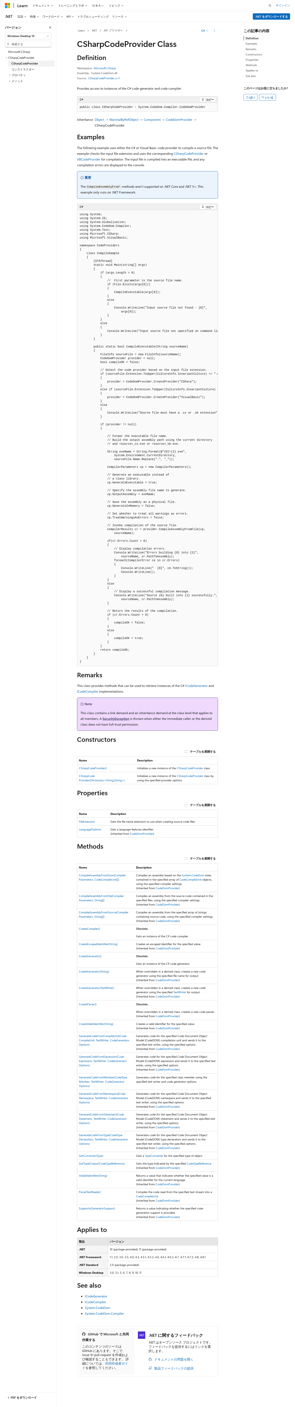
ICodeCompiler (87, 691)
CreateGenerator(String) (94, 971)
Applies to (252, 70)
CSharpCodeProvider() (93, 768)
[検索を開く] (270, 5)
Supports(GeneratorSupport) (97, 1208)
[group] (147, 438)
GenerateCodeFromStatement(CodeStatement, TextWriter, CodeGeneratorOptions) (103, 1118)
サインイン (283, 5)
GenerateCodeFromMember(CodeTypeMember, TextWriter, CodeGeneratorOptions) (103, 1081)
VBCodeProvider (88, 159)
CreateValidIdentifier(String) (96, 1024)
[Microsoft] (7, 5)
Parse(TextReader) (90, 1192)
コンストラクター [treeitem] (22, 69)
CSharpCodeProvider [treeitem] (24, 63)
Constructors (254, 54)
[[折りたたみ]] (50, 27)
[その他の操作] (214, 30)
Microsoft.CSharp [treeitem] (19, 52)
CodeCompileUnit (190, 879)
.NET (94, 30)
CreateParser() (87, 1004)
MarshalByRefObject (123, 119)
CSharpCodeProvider (189, 153)
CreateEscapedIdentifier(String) (98, 944)
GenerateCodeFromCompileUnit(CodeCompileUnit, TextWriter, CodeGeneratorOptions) (104, 1040)
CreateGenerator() (90, 956)
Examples (251, 43)
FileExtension (87, 821)
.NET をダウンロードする (271, 16)
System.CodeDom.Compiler (104, 1313)
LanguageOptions (90, 829)
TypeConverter (154, 1156)
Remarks (251, 49)
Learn (81, 30)
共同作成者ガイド (105, 1365)
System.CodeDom (193, 875)
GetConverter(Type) (91, 1156)
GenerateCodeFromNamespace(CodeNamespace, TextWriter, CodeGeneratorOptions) (103, 1098)
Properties (252, 60)
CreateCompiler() (89, 929)
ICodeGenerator (196, 685)
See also (251, 76)
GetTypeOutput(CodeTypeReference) (102, 1163)
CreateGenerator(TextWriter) (96, 988)
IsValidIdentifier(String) (93, 1175)
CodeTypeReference (199, 1163)
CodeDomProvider (179, 119)
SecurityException (115, 718)
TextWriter (179, 992)
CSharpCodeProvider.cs (103, 78)
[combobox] (28, 36)
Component (152, 119)
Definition (252, 38)
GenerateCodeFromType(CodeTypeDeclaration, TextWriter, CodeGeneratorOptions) (103, 1139)
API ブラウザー (113, 30)
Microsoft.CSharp (105, 68)
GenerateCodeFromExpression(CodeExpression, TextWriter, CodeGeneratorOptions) (103, 1061)
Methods (251, 65)
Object (99, 119)
